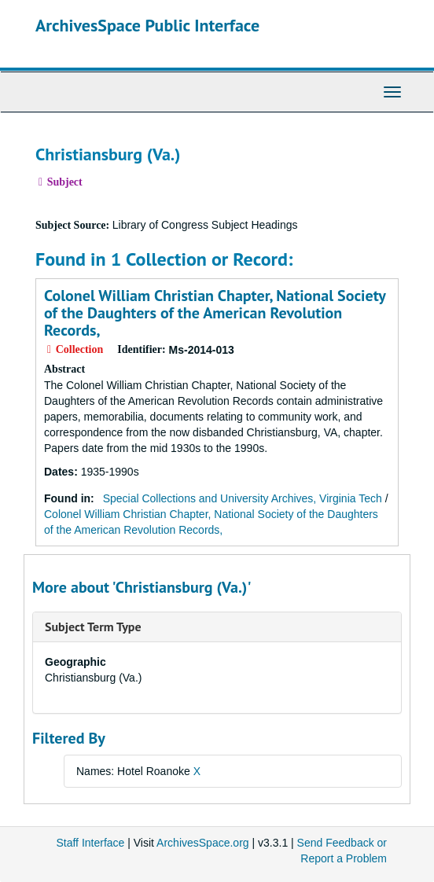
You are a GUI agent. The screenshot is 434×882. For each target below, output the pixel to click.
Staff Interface (90, 842)
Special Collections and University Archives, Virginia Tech (242, 498)
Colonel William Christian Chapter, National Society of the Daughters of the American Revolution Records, (214, 312)
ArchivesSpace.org (202, 842)
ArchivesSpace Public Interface (147, 25)
